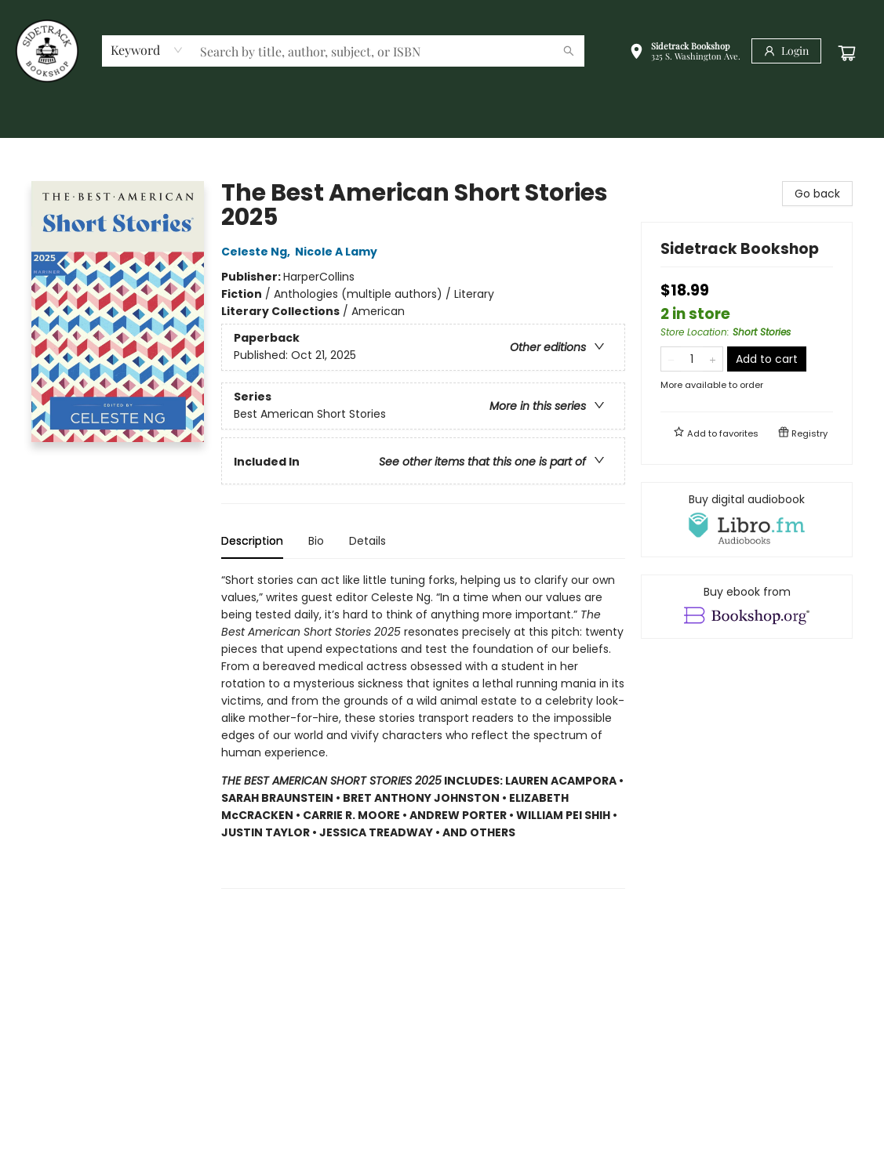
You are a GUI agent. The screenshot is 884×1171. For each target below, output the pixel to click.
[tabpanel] (423, 730)
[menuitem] (39, 120)
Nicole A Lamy (338, 251)
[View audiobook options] (746, 520)
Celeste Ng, (258, 251)
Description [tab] (252, 541)
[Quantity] (692, 359)
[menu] (442, 120)
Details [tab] (367, 541)
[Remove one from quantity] (671, 359)
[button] (684, 52)
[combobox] (147, 50)
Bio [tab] (316, 541)
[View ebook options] (746, 606)
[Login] (786, 50)
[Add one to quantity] (712, 359)
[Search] (568, 51)
